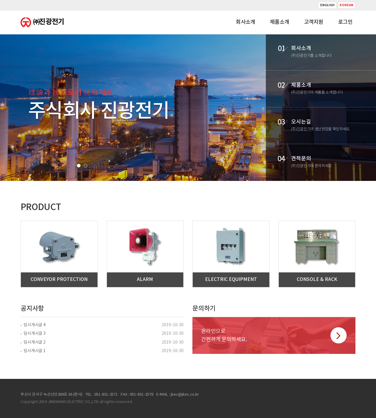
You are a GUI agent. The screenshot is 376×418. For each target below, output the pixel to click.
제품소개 (279, 22)
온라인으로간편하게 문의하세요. (274, 335)
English (327, 5)
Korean (346, 5)
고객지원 (313, 22)
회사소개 (245, 22)
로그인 (345, 22)
